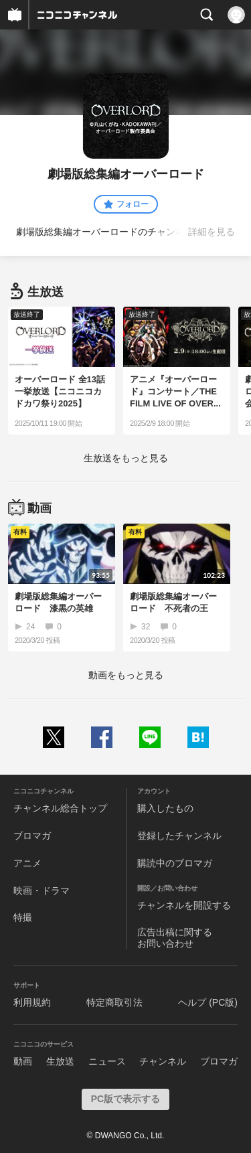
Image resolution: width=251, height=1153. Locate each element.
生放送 (60, 1061)
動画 (22, 1061)
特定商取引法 (114, 1002)
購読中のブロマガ (174, 863)
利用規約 (32, 1002)
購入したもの (165, 808)
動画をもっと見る (125, 675)
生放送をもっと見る (126, 458)
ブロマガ (32, 835)
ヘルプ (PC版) (208, 1002)
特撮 (22, 917)
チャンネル (162, 1061)
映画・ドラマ (41, 890)
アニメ (27, 863)
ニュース (107, 1061)
